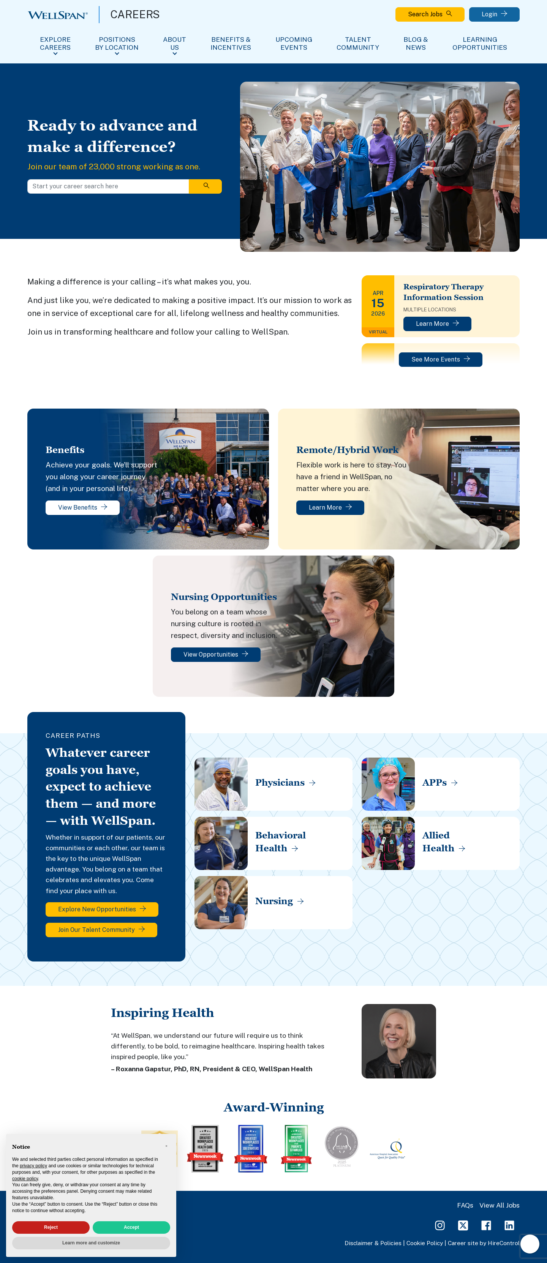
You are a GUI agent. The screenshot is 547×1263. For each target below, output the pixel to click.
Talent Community (358, 43)
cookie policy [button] (25, 1178)
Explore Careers (55, 43)
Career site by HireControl (484, 1242)
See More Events (440, 359)
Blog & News (415, 43)
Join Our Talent (101, 929)
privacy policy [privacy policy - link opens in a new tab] (33, 1165)
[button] (166, 1146)
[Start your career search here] (108, 186)
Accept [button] (131, 1227)
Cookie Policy (424, 1242)
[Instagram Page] (440, 1225)
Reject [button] (51, 1227)
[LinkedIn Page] (509, 1225)
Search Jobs (430, 14)
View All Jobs (499, 1205)
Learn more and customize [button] (91, 1243)
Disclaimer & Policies (373, 1242)
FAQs (465, 1205)
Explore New (102, 909)
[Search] (205, 186)
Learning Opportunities (479, 43)
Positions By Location (117, 43)
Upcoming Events (293, 43)
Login (494, 14)
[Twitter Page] (463, 1225)
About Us (174, 43)
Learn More (437, 323)
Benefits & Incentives (230, 43)
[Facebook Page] (486, 1225)
